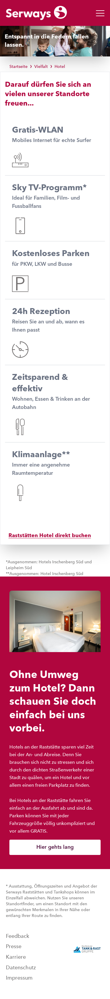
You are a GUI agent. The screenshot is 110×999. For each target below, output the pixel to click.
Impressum (19, 978)
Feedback (17, 936)
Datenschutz (21, 967)
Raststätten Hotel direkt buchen (50, 535)
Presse (13, 946)
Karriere (16, 957)
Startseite (18, 66)
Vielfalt (41, 66)
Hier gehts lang (55, 847)
